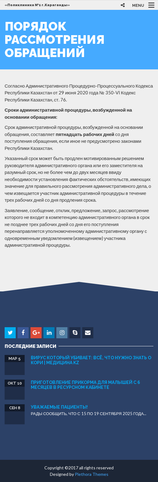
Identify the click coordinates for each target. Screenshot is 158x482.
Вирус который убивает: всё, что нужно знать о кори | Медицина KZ (91, 360)
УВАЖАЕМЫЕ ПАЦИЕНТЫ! (59, 407)
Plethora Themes (91, 474)
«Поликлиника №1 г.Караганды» (37, 5)
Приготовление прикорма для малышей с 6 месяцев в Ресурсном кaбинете (85, 384)
